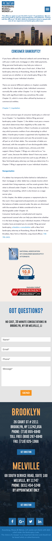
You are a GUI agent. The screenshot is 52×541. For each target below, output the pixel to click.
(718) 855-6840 (30, 432)
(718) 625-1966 (29, 441)
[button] (47, 9)
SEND (26, 392)
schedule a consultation (21, 227)
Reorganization (8, 171)
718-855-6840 (19, 19)
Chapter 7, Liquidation (11, 108)
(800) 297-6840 (32, 437)
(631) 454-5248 (30, 485)
